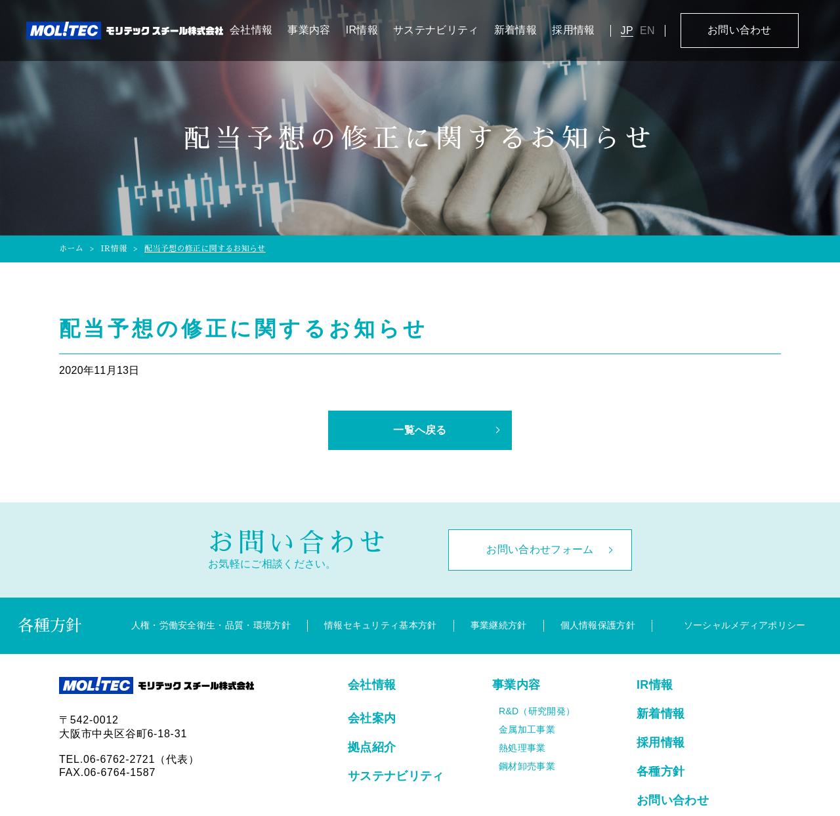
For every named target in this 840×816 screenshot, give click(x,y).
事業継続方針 (499, 625)
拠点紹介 (372, 747)
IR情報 (362, 29)
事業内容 (308, 29)
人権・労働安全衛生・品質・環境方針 (211, 625)
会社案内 (372, 718)
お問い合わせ (739, 29)
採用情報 (573, 29)
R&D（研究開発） (537, 711)
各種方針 (660, 771)
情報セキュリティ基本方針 (380, 625)
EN (647, 30)
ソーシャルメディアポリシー (745, 625)
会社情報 (251, 29)
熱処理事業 (522, 748)
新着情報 (515, 29)
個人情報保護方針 (598, 625)
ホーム (71, 249)
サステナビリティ (436, 29)
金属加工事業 (527, 729)
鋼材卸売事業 (527, 766)
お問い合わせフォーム (539, 549)
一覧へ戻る (420, 430)
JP (627, 30)
